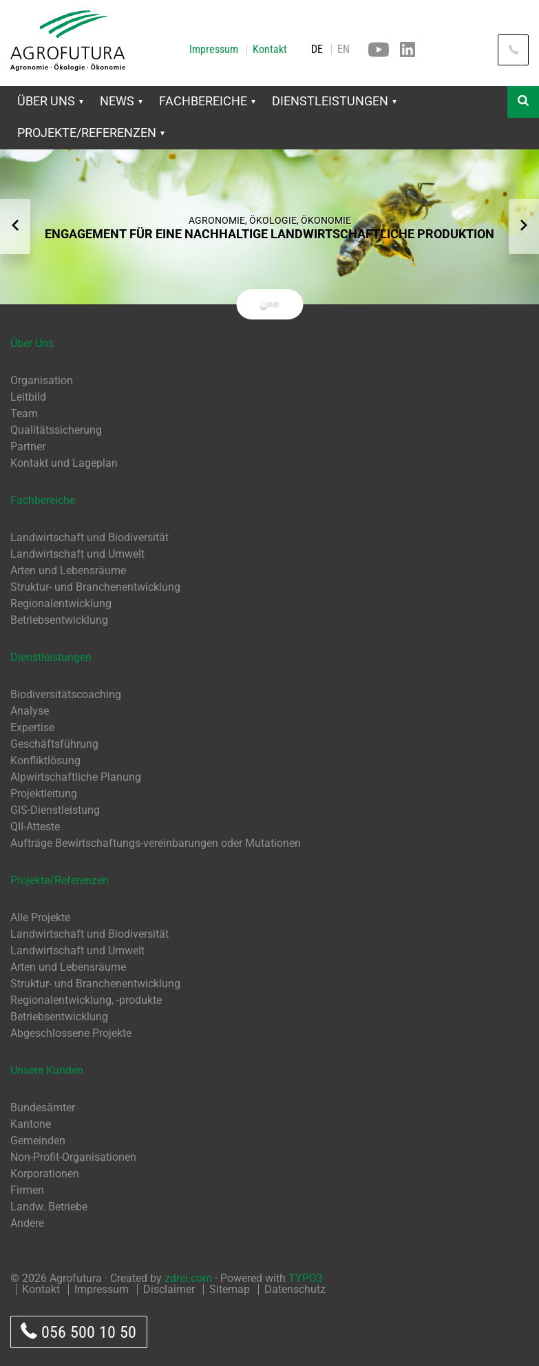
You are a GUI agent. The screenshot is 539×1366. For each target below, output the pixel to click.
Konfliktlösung (45, 760)
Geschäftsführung (54, 743)
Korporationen (44, 1173)
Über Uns (50, 101)
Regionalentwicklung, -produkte (86, 1000)
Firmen (27, 1190)
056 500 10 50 (78, 1332)
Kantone (30, 1124)
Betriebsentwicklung (59, 620)
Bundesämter (42, 1107)
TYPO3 (305, 1278)
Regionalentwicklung (61, 603)
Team (24, 413)
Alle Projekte (40, 917)
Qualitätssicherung (56, 430)
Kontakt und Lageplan (64, 463)
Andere (27, 1223)
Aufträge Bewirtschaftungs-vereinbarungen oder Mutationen (155, 843)
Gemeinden (37, 1140)
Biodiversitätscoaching (65, 694)
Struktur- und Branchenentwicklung (95, 586)
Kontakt (270, 49)
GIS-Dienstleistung (55, 810)
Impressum (213, 49)
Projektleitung (43, 793)
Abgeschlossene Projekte (70, 1033)
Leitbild (28, 396)
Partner (27, 446)
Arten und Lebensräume (68, 570)
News (121, 101)
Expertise (32, 727)
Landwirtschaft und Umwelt (77, 553)
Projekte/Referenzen (91, 132)
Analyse (29, 710)
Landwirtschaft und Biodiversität (89, 537)
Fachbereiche (207, 101)
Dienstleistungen (334, 101)
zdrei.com (188, 1278)
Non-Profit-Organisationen (73, 1157)
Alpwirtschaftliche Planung (75, 777)
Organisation (41, 380)
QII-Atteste (35, 826)
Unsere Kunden (46, 1070)
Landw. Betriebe (48, 1206)
